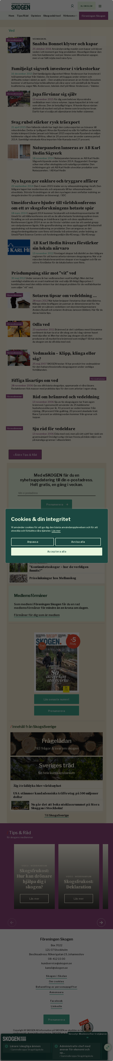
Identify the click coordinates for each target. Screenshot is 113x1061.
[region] (56, 530)
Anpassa (32, 541)
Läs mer (56, 530)
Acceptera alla (56, 551)
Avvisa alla (78, 541)
